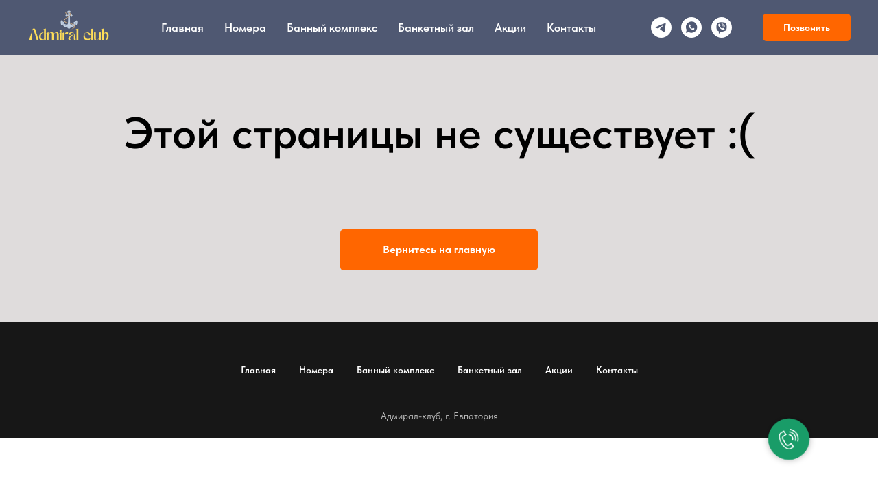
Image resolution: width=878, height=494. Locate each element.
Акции (510, 27)
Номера (245, 27)
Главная (182, 27)
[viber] (721, 27)
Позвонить (806, 27)
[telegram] (661, 27)
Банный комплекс (332, 27)
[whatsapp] (691, 27)
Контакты (571, 27)
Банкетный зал (436, 27)
